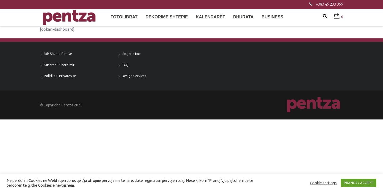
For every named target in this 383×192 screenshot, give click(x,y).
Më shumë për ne (58, 53)
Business (272, 17)
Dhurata (243, 17)
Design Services (134, 76)
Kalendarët (210, 17)
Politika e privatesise (60, 76)
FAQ (125, 65)
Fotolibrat (124, 17)
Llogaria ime (131, 53)
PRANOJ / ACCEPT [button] (358, 183)
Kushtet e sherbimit (59, 65)
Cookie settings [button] (323, 183)
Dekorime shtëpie (166, 17)
